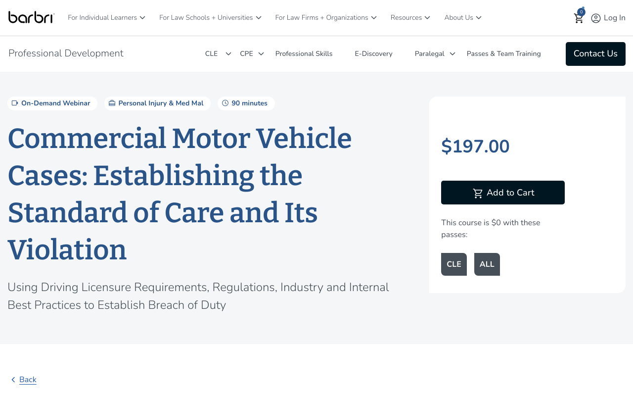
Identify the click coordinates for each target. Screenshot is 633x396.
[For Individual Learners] (142, 17)
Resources (406, 17)
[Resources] (427, 17)
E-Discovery (374, 53)
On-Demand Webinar (50, 103)
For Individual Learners (102, 17)
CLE (211, 53)
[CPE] (261, 54)
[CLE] (228, 54)
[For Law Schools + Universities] (259, 17)
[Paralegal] (452, 54)
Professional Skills (304, 53)
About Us (458, 17)
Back (22, 379)
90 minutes (243, 103)
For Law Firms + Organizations (321, 17)
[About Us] (479, 17)
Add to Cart (503, 193)
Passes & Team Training (504, 53)
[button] (579, 18)
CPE (246, 53)
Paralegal (430, 53)
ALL (487, 264)
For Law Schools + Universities (206, 17)
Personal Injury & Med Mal (155, 103)
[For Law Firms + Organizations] (374, 17)
